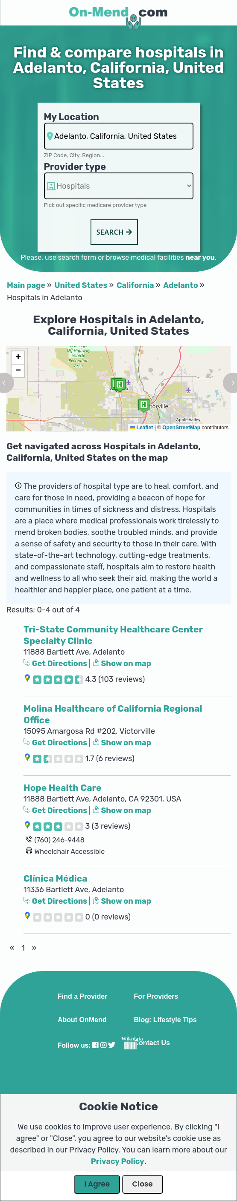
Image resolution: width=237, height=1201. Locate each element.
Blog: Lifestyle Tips (165, 1020)
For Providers (156, 996)
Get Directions (56, 663)
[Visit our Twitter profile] (111, 1045)
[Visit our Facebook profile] (95, 1045)
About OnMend (82, 1020)
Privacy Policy (117, 1161)
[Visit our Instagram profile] (103, 1045)
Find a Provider (82, 996)
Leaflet (141, 428)
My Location (71, 117)
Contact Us (152, 1043)
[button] (144, 406)
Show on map (122, 663)
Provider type (75, 166)
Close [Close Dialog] (142, 1184)
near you (199, 257)
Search (114, 232)
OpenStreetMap (181, 428)
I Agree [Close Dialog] (97, 1184)
